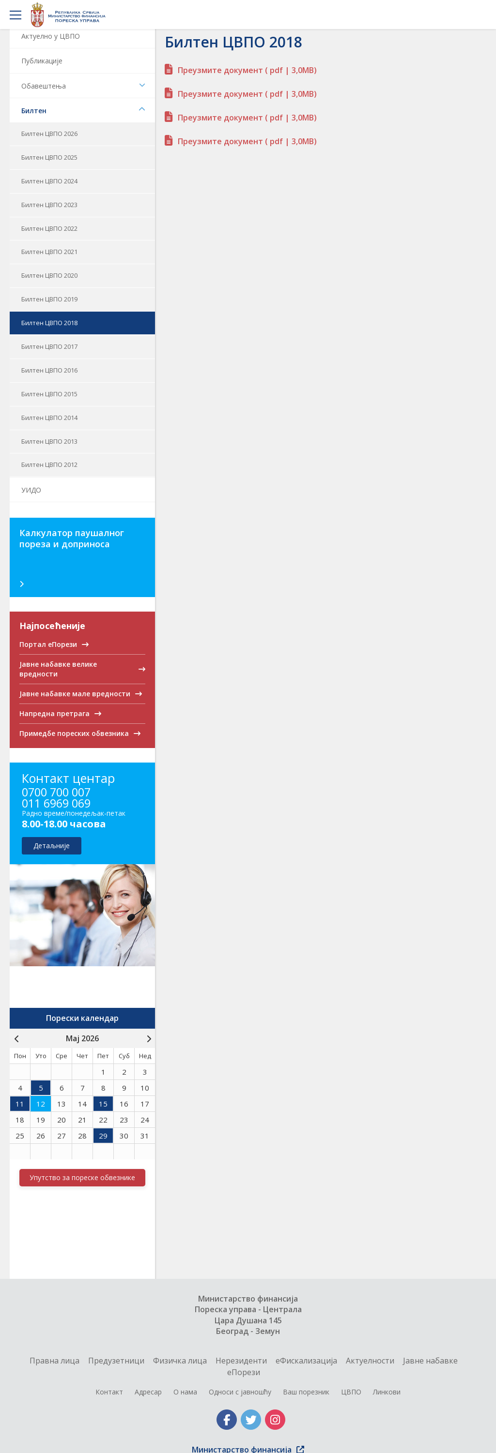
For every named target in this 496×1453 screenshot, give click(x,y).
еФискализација (306, 1360)
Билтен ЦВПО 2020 (49, 275)
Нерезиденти (241, 1360)
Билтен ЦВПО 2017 (49, 346)
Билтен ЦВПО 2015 (49, 393)
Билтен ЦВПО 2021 (49, 251)
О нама (185, 1391)
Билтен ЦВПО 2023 (49, 204)
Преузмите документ (247, 70)
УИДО (31, 489)
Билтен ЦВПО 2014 (49, 417)
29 (103, 1135)
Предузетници (116, 1360)
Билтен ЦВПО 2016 (49, 370)
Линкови (387, 1391)
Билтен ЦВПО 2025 (49, 157)
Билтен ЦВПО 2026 (49, 133)
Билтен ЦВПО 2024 (49, 181)
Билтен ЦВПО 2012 (49, 464)
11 (20, 1103)
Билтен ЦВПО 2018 (49, 322)
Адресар (148, 1391)
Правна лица (54, 1360)
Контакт (109, 1391)
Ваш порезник (306, 1391)
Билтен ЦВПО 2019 (49, 299)
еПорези (243, 1372)
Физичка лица (180, 1360)
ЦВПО (351, 1391)
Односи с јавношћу (240, 1391)
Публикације (41, 60)
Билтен (83, 110)
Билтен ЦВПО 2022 (49, 228)
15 (103, 1103)
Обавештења (83, 85)
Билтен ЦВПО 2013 (49, 441)
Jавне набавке (430, 1360)
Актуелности (370, 1360)
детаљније (51, 845)
